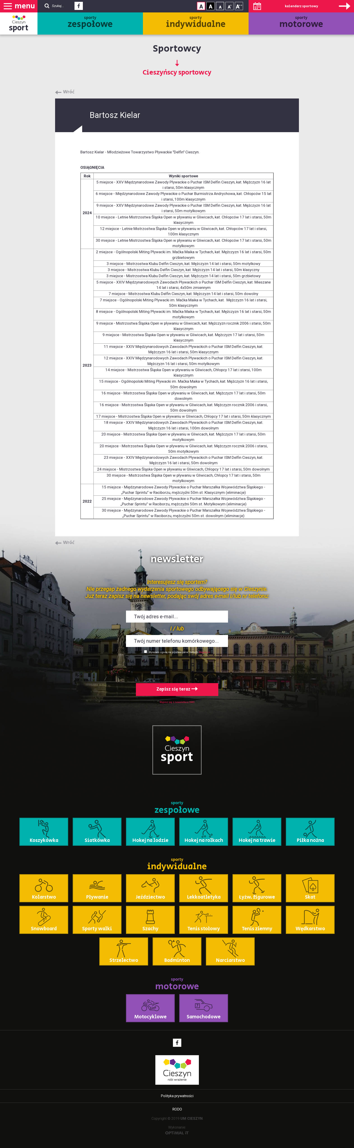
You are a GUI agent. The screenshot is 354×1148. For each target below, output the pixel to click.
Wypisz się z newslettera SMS (177, 702)
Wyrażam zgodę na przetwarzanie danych (173, 652)
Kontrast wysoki (210, 6)
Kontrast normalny (201, 6)
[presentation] (177, 667)
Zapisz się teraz (177, 689)
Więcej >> (204, 652)
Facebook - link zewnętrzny (79, 7)
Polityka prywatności (177, 1096)
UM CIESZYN (191, 1118)
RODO (177, 1109)
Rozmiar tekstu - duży (239, 6)
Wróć (69, 92)
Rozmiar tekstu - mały (220, 6)
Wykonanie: (177, 1129)
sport (18, 28)
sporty (90, 23)
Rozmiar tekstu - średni (229, 6)
